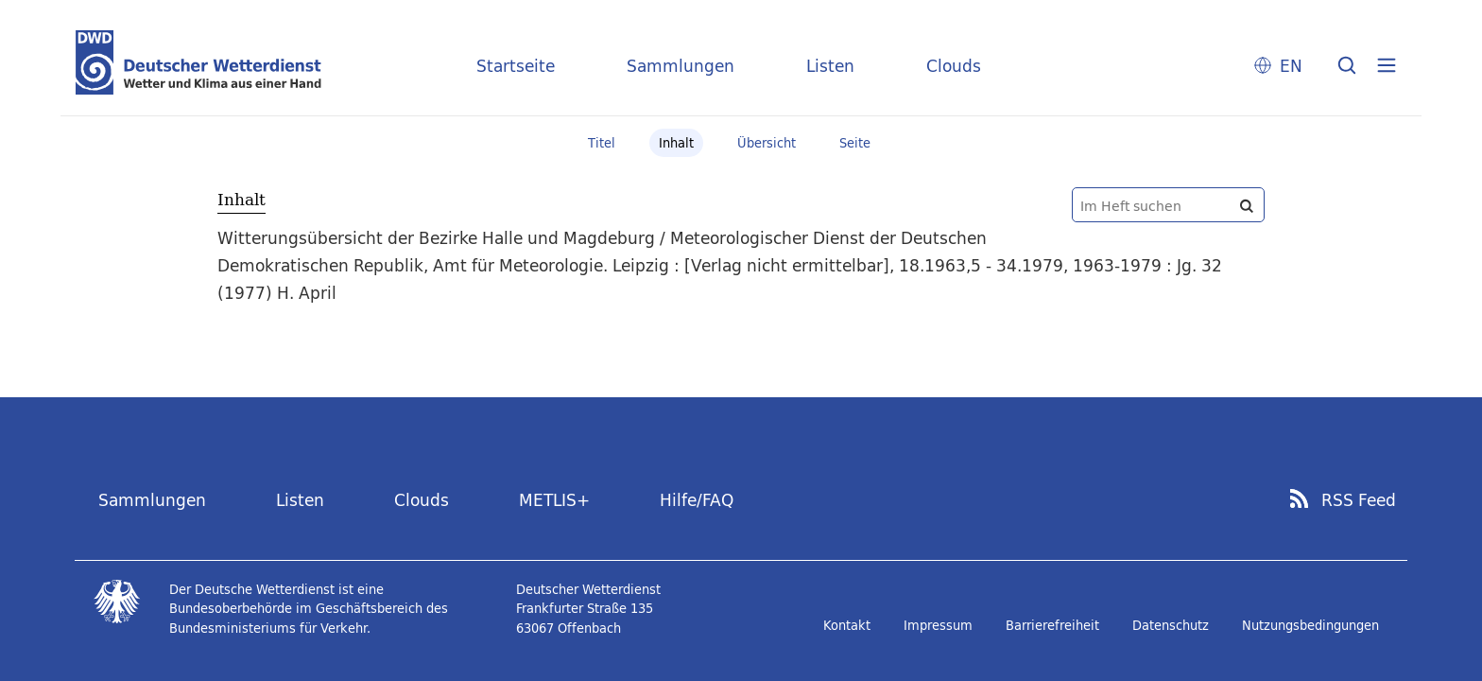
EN (1291, 65)
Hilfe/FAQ (696, 500)
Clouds (953, 65)
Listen (830, 65)
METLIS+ (554, 500)
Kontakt (846, 625)
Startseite (515, 65)
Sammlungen (680, 65)
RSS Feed (1358, 500)
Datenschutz (1170, 625)
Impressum (938, 625)
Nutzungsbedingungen (1310, 625)
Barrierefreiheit (1052, 625)
